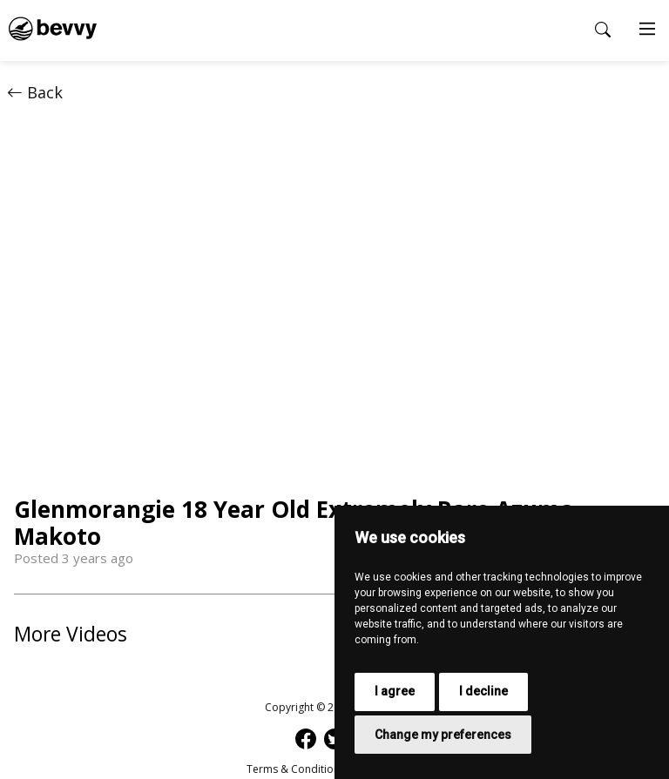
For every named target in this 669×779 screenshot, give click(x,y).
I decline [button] (483, 691)
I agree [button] (395, 691)
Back (35, 92)
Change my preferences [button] (443, 735)
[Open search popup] (603, 29)
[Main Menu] (647, 30)
